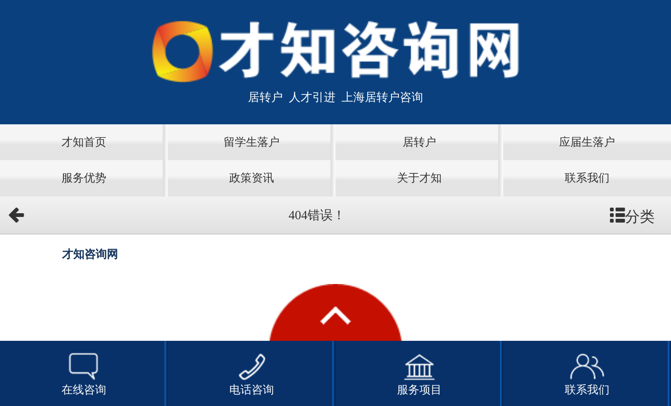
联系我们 (587, 178)
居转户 (419, 142)
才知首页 (84, 142)
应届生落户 (587, 142)
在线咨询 (84, 373)
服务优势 (84, 178)
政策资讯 (251, 178)
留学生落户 (252, 142)
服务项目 (419, 373)
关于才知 (419, 178)
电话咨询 (251, 373)
